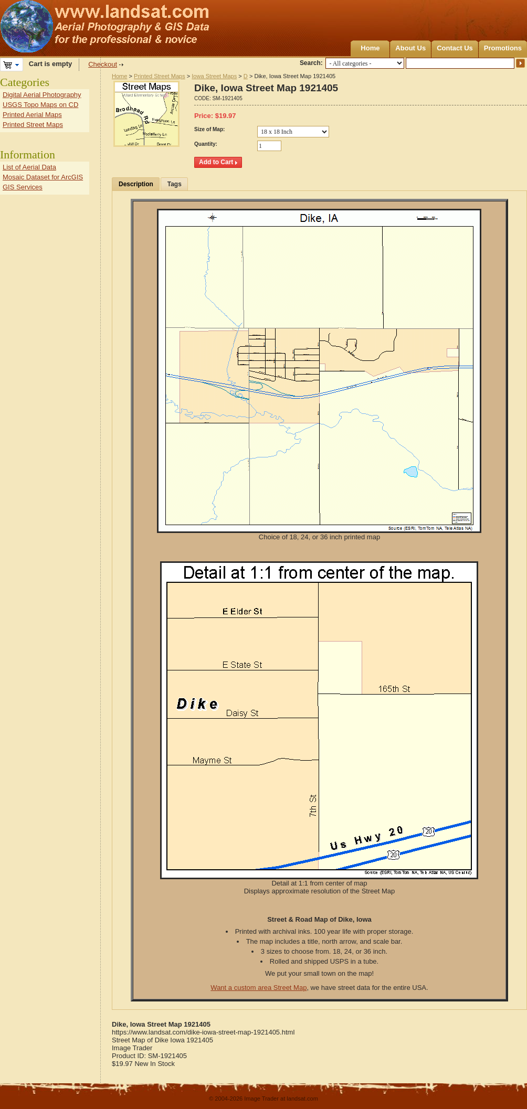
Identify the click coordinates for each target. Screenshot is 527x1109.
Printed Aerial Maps (32, 115)
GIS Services (23, 187)
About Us (410, 48)
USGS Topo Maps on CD (40, 105)
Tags (174, 184)
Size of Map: (209, 129)
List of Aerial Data (29, 167)
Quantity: (205, 144)
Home (370, 48)
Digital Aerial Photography (42, 95)
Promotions (503, 48)
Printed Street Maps (159, 76)
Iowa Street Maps (214, 76)
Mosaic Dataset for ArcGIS (43, 177)
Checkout (102, 64)
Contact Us (455, 48)
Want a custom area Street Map (258, 987)
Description (136, 184)
